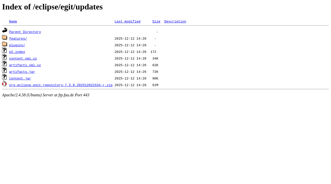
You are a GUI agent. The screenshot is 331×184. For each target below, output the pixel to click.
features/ (18, 38)
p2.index (17, 51)
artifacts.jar (22, 71)
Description (175, 21)
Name (13, 21)
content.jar (20, 78)
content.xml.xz (23, 58)
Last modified (127, 21)
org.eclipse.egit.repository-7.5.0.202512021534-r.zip (61, 85)
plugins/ (17, 45)
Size (156, 21)
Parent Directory (25, 31)
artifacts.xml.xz (25, 65)
